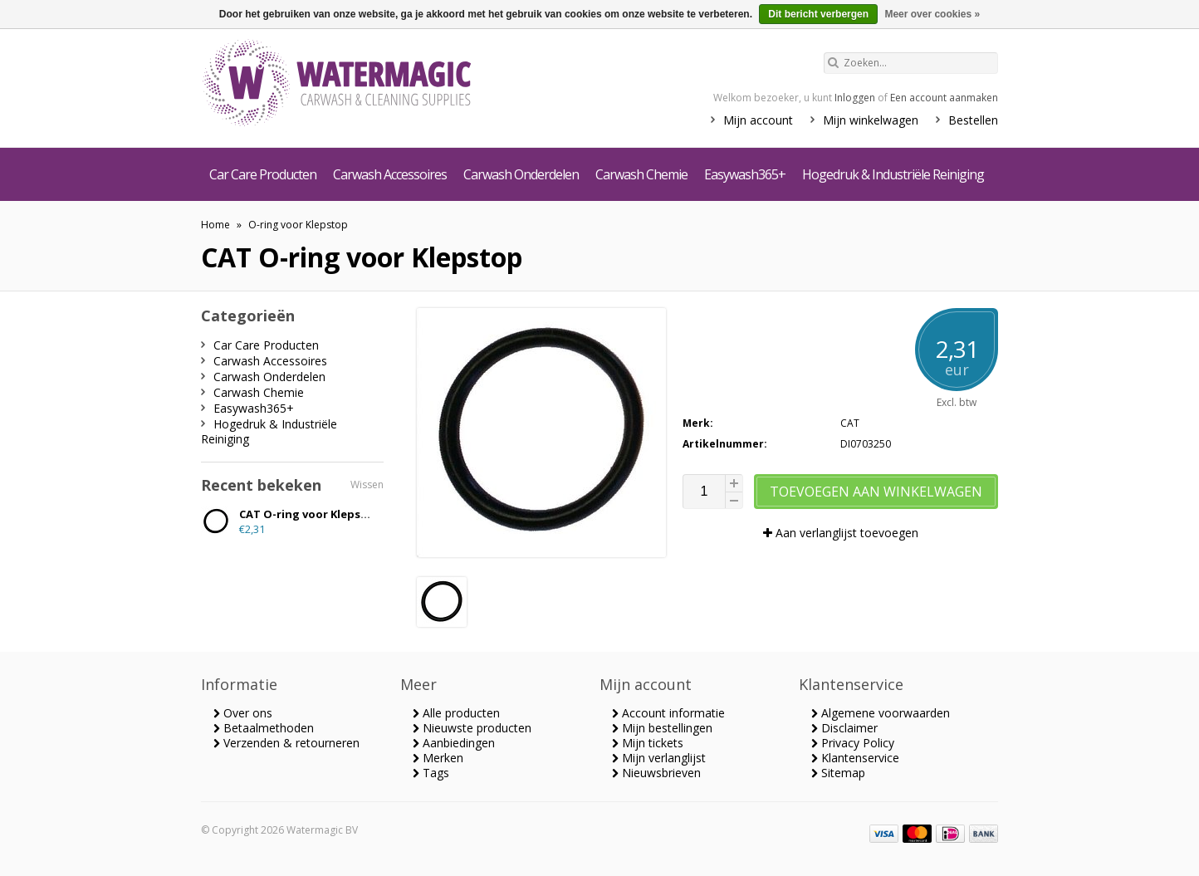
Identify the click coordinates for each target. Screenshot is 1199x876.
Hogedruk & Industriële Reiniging (893, 174)
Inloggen (854, 98)
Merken (438, 758)
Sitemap (838, 773)
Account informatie (668, 713)
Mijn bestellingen (662, 728)
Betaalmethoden (263, 728)
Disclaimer (844, 728)
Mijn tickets (647, 743)
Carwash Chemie (641, 174)
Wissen (367, 484)
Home (215, 225)
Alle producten (456, 713)
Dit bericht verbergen (818, 14)
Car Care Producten (262, 174)
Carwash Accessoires (390, 174)
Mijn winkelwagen (870, 120)
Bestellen (973, 120)
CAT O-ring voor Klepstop (310, 514)
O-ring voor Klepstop (298, 225)
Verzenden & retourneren (286, 743)
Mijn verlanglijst (659, 758)
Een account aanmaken (944, 98)
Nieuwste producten (472, 728)
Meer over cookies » (932, 14)
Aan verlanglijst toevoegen (840, 533)
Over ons (242, 713)
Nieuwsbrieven (656, 773)
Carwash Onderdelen (521, 174)
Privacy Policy (852, 743)
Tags (431, 773)
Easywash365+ (744, 174)
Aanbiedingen (454, 743)
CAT (849, 423)
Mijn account (758, 120)
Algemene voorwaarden (880, 713)
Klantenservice (855, 758)
